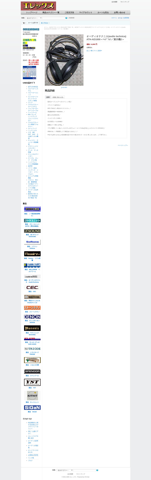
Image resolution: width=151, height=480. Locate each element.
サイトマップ (125, 2)
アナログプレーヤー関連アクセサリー (33, 124)
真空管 (30, 166)
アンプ (30, 102)
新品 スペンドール (32, 375)
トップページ (31, 12)
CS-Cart (87, 477)
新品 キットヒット (32, 402)
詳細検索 (71, 18)
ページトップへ (123, 145)
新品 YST (32, 388)
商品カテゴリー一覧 (50, 12)
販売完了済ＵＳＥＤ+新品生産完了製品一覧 (61, 27)
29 (27, 76)
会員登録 (126, 18)
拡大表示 (65, 87)
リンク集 (31, 458)
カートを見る (103, 12)
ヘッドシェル (32, 130)
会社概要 (114, 2)
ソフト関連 (31, 188)
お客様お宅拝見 (33, 455)
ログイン (114, 18)
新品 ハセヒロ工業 (32, 365)
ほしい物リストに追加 (94, 50)
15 (27, 73)
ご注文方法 (69, 12)
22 (27, 75)
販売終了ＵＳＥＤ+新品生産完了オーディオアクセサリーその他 (92, 27)
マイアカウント (85, 12)
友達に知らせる (58, 97)
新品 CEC (33, 291)
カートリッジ (33, 128)
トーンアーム (32, 112)
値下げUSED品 (33, 87)
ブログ (30, 460)
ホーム (46, 27)
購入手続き (44, 23)
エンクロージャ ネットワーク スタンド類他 (34, 98)
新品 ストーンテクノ (32, 312)
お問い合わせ (119, 12)
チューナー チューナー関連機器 (33, 142)
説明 (48, 97)
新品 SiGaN (32, 412)
